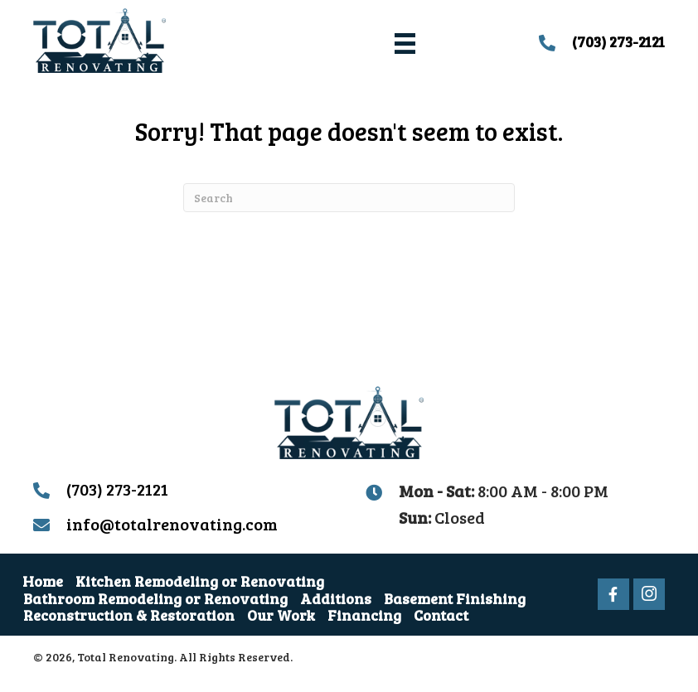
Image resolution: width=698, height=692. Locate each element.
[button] (613, 594)
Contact (441, 615)
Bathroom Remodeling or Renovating (155, 598)
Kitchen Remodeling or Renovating (199, 581)
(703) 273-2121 (618, 41)
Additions (335, 598)
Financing (364, 615)
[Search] (349, 197)
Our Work (281, 615)
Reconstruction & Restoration (129, 615)
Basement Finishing (455, 598)
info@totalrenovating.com (172, 523)
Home (42, 581)
